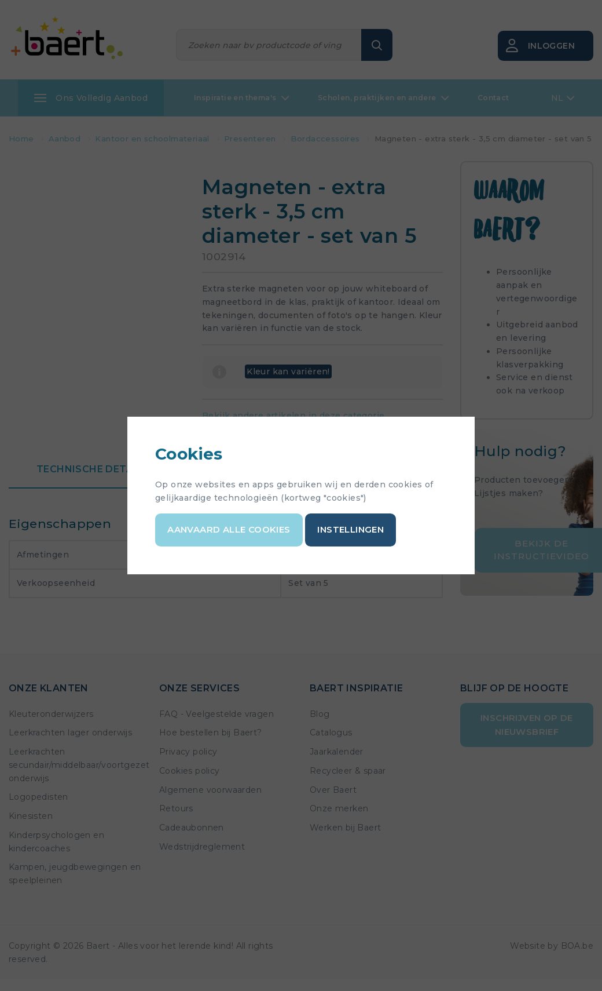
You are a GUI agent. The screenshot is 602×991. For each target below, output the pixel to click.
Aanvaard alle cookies (228, 529)
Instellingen (350, 529)
